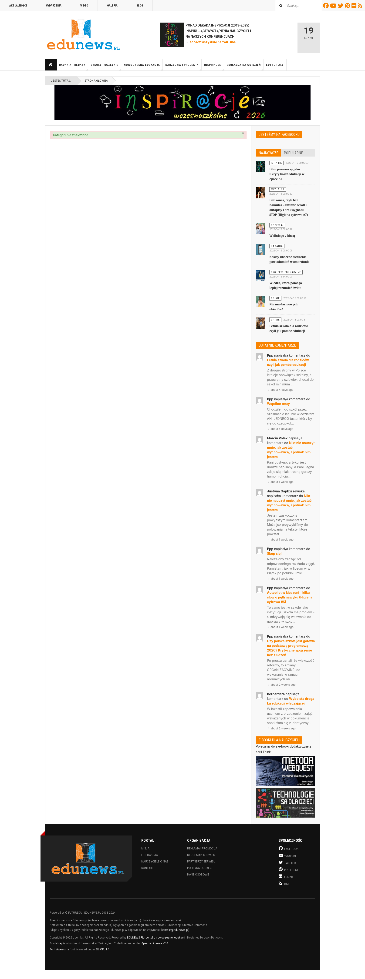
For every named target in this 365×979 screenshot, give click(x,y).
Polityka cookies (199, 868)
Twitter (341, 5)
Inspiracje (214, 66)
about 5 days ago (280, 429)
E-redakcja (149, 855)
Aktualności (18, 5)
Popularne (293, 153)
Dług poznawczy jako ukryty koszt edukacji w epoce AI (286, 174)
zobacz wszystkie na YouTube (212, 42)
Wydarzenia (53, 5)
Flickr (354, 5)
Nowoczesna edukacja (143, 66)
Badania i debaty (73, 66)
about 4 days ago (280, 389)
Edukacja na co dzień (245, 66)
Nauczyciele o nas (154, 861)
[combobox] (298, 5)
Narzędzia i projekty (183, 66)
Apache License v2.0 (154, 943)
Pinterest (348, 5)
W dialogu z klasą (282, 236)
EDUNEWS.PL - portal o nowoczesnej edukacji (156, 937)
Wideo (84, 5)
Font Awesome (59, 949)
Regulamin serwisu (201, 855)
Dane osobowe (198, 874)
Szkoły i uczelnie (106, 66)
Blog (139, 5)
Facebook (326, 5)
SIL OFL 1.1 (103, 949)
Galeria (112, 5)
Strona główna (50, 64)
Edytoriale (275, 65)
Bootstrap (56, 943)
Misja (145, 848)
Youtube (334, 5)
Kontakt (147, 868)
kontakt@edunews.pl (174, 930)
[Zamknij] (243, 133)
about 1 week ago (280, 482)
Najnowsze (268, 153)
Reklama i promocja (202, 848)
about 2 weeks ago (281, 684)
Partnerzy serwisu (201, 861)
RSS (361, 5)
